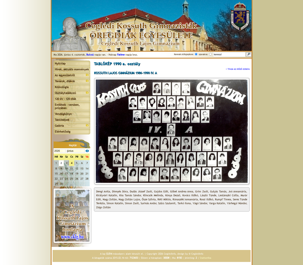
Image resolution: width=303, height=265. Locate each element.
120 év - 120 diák (65, 98)
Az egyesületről (72, 75)
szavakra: (203, 54)
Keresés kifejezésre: (184, 54)
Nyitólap (60, 63)
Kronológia (61, 87)
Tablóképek (62, 119)
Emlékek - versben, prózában (67, 106)
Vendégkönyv (63, 114)
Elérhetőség (62, 131)
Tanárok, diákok (72, 81)
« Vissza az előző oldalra (238, 69)
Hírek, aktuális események (72, 69)
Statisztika (205, 257)
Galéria (72, 125)
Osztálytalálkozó (72, 93)
